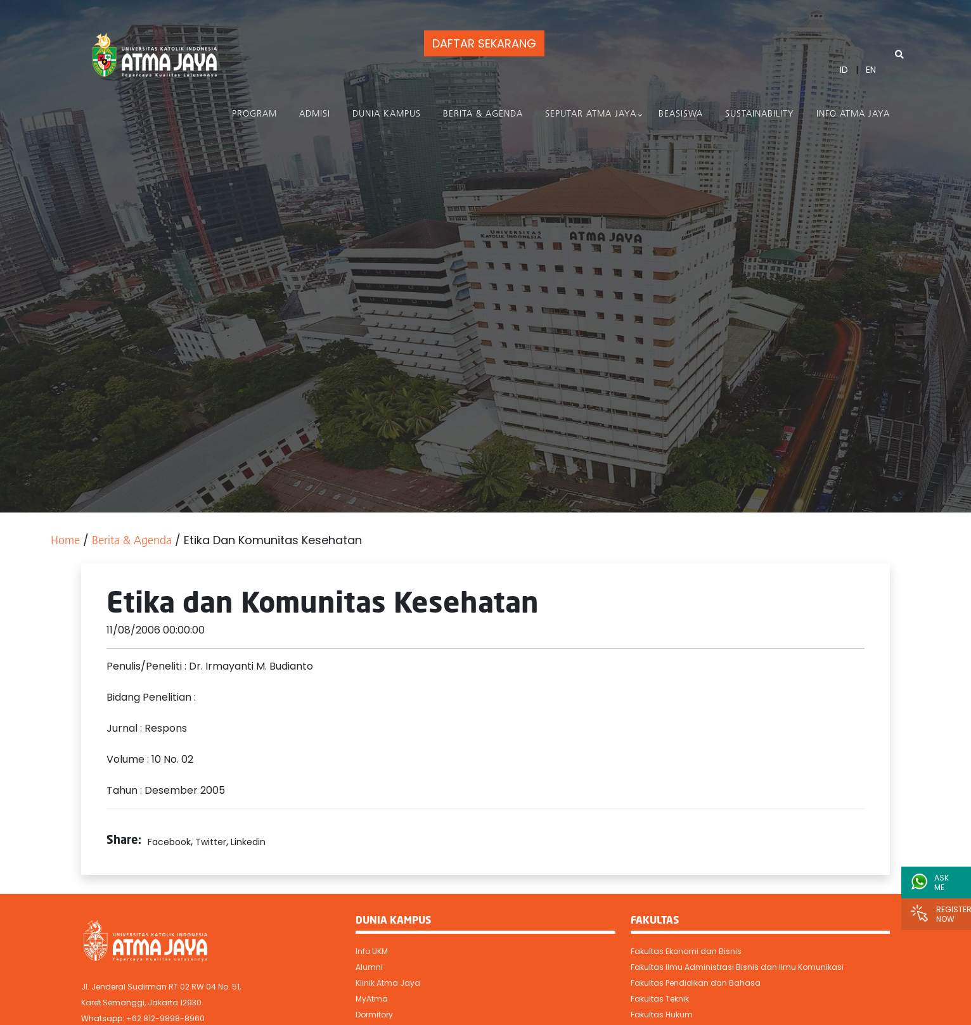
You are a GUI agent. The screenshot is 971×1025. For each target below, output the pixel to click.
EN (871, 69)
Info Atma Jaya (853, 114)
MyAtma (372, 998)
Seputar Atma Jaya (590, 114)
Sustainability (759, 114)
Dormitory (374, 1014)
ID (844, 69)
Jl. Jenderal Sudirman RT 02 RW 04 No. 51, (161, 986)
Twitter (210, 842)
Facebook (169, 842)
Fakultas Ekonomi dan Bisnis (686, 951)
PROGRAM (254, 114)
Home (65, 541)
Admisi (314, 114)
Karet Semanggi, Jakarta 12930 (141, 1002)
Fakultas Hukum (662, 1014)
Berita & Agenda (483, 114)
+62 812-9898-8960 (165, 1018)
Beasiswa (681, 114)
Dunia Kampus (386, 114)
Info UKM (372, 951)
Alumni (369, 967)
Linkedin (248, 842)
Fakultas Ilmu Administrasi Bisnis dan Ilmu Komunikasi (737, 967)
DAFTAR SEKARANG (484, 43)
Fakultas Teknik (660, 998)
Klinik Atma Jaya (388, 982)
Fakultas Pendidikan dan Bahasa (696, 982)
